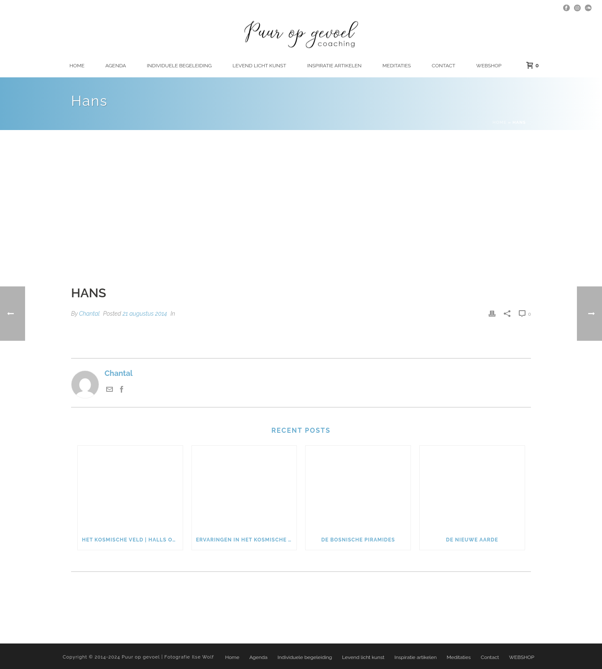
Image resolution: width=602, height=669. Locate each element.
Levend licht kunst (259, 66)
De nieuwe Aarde (472, 540)
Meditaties (397, 66)
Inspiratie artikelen (334, 66)
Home (76, 66)
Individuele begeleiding (179, 66)
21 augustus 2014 (144, 313)
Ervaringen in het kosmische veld (246, 540)
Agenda (115, 66)
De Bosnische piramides (358, 540)
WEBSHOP (488, 66)
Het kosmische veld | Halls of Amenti (132, 540)
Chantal (89, 313)
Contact (443, 66)
